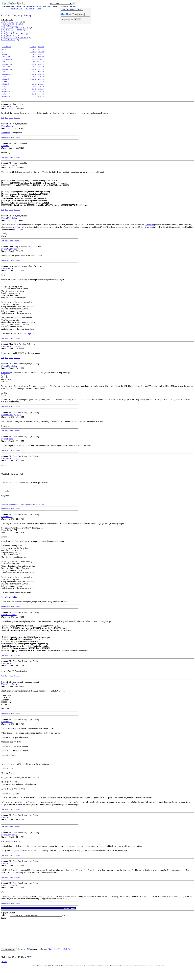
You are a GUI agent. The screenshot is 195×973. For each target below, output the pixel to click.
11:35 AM (40, 76)
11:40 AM (40, 91)
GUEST (4, 81)
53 (2, 52)
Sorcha (4, 49)
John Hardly (6, 54)
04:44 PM (41, 96)
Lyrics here (149, 225)
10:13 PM (41, 74)
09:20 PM (41, 54)
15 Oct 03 (33, 84)
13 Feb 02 (33, 47)
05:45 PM (41, 47)
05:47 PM (41, 49)
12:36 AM (40, 84)
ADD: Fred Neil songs (8, 26)
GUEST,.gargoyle (7, 74)
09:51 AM (40, 62)
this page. (27, 333)
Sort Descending (30, 9)
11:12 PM (41, 81)
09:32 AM (40, 59)
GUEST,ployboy (7, 64)
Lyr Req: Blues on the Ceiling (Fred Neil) (14, 38)
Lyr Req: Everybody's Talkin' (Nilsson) (14, 34)
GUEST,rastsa (6, 47)
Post (2, 118)
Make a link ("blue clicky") (59, 955)
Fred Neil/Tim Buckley (8, 40)
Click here (5, 373)
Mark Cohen (6, 57)
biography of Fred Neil (15, 227)
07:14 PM (41, 69)
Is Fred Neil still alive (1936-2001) (12, 30)
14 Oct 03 (33, 76)
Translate (17, 118)
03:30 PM (41, 79)
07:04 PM (41, 52)
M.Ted (4, 76)
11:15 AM (40, 86)
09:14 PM (41, 71)
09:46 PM (41, 57)
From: (4, 106)
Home (39, 9)
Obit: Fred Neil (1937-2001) (10, 24)
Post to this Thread (17, 9)
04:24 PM (41, 94)
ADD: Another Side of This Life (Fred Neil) (15, 28)
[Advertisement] (75, 41)
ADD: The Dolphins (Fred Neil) (11, 22)
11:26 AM (40, 89)
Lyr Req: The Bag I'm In (9, 36)
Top (6, 118)
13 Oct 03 (33, 59)
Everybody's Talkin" (9, 597)
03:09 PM (41, 64)
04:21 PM (41, 67)
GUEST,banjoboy (7, 59)
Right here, (5, 133)
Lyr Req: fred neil (7, 32)
